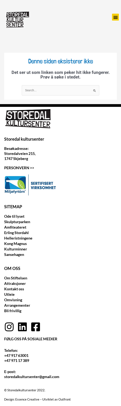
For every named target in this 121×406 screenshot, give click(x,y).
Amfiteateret (15, 227)
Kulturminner (15, 249)
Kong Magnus (15, 243)
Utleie (9, 294)
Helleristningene (18, 238)
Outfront (64, 399)
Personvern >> (19, 167)
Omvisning (13, 299)
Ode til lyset (14, 216)
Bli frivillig (12, 310)
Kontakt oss (14, 289)
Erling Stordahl (16, 232)
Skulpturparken (17, 221)
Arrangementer (17, 305)
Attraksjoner (15, 283)
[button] (115, 17)
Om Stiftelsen (15, 278)
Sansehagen (14, 254)
